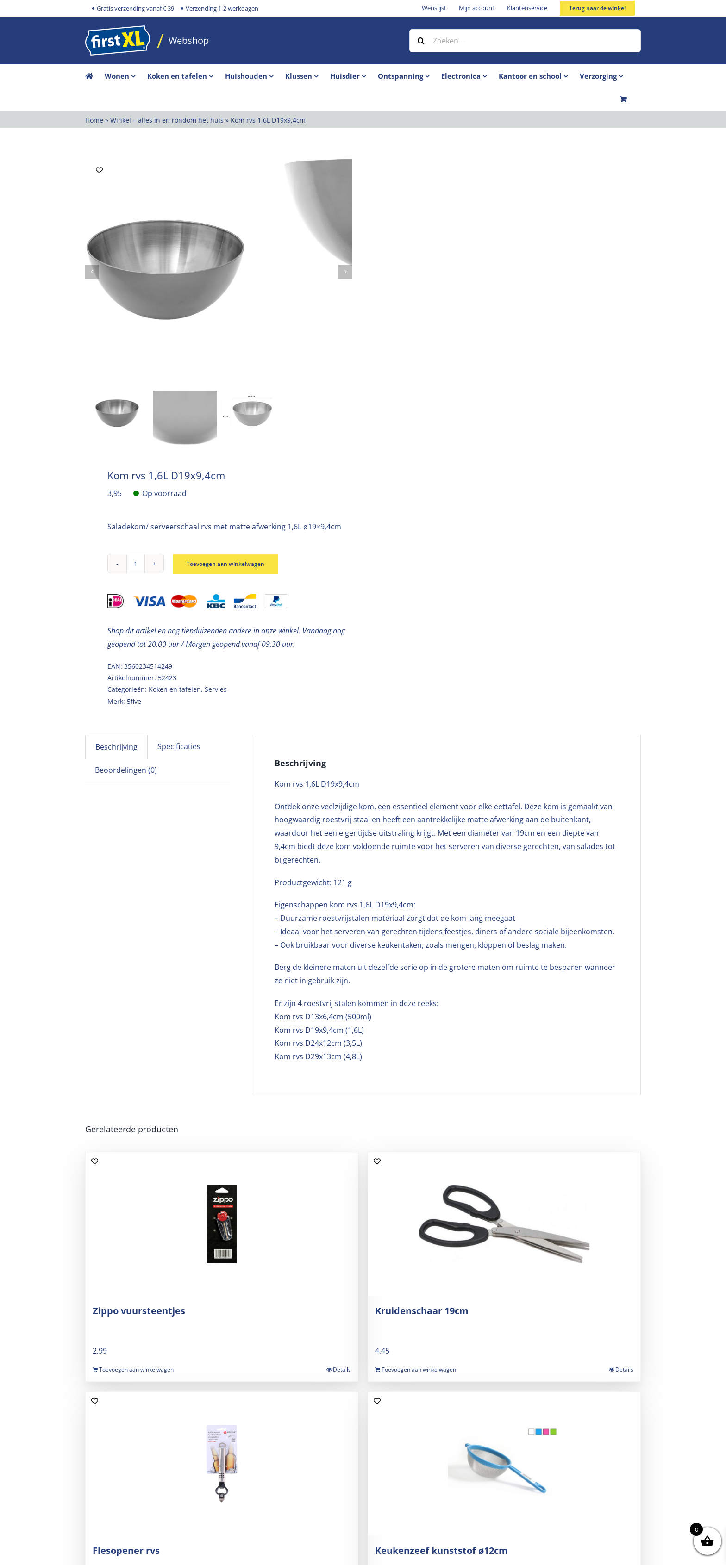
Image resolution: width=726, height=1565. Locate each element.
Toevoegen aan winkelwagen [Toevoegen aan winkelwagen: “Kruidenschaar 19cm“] (419, 1369)
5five (134, 701)
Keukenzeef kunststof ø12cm (441, 1550)
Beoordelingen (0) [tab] (126, 770)
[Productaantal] (135, 563)
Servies (216, 689)
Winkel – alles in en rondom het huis (167, 120)
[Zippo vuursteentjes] (222, 1224)
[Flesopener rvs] (222, 1463)
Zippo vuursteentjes (139, 1310)
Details (342, 1369)
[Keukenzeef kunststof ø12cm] (504, 1463)
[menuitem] (126, 75)
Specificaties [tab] (178, 746)
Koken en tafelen (175, 689)
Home (94, 120)
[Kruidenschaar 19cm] (504, 1224)
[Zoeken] (420, 40)
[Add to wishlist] (99, 170)
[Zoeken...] (525, 40)
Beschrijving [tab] (116, 747)
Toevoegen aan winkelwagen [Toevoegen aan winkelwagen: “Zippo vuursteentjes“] (136, 1369)
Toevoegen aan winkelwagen (232, 563)
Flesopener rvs (126, 1550)
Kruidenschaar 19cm (422, 1310)
